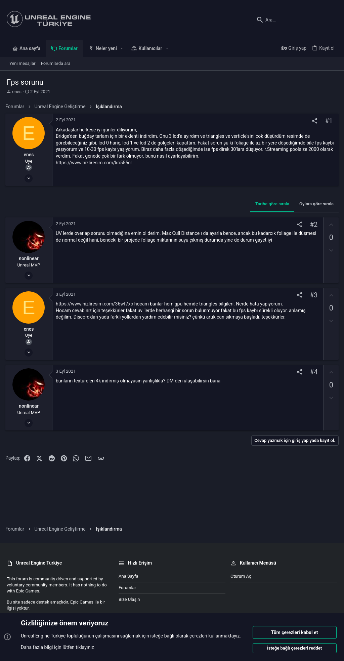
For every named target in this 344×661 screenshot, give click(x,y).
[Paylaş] (313, 121)
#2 (312, 225)
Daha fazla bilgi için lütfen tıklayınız (57, 647)
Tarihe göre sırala (271, 203)
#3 (312, 295)
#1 (327, 121)
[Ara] (295, 20)
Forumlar (127, 587)
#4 (312, 372)
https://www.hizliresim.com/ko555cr (95, 162)
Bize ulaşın (129, 599)
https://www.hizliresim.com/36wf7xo (95, 303)
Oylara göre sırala (315, 203)
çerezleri (198, 636)
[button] (122, 48)
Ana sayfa (128, 576)
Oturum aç (240, 576)
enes (17, 91)
